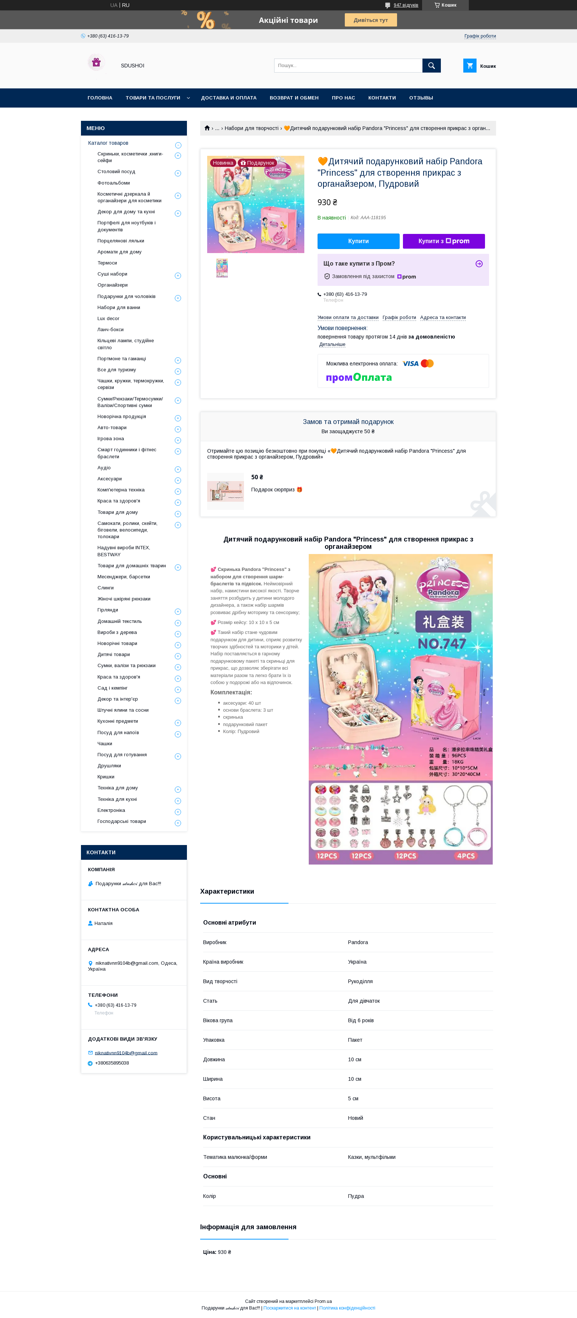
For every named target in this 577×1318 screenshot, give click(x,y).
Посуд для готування (122, 754)
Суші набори (112, 274)
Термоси (107, 263)
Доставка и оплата (228, 98)
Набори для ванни (119, 307)
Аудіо (104, 467)
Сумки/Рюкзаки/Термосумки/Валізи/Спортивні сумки (130, 402)
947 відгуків (406, 5)
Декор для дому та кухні (126, 211)
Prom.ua (323, 1301)
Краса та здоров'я (119, 501)
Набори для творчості (252, 128)
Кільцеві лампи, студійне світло (126, 344)
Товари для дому (118, 512)
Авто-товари (112, 427)
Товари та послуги (152, 98)
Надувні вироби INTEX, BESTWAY (124, 551)
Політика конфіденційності (347, 1308)
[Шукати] (431, 66)
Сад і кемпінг (113, 688)
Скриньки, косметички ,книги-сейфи (130, 157)
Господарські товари (122, 821)
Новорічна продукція (122, 416)
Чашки (105, 743)
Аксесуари (110, 478)
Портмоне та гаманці (122, 358)
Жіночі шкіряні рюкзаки (124, 599)
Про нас (343, 98)
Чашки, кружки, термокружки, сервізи (131, 384)
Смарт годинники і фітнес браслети (127, 453)
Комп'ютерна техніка (121, 490)
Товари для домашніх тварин (132, 565)
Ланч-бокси (111, 329)
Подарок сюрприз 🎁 (276, 490)
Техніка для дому (118, 788)
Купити (358, 241)
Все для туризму (117, 369)
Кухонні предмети (118, 721)
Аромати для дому (120, 252)
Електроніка (111, 810)
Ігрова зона (111, 438)
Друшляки (109, 765)
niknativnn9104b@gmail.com (126, 1052)
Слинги (106, 587)
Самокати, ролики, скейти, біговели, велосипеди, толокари (127, 529)
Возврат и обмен (294, 98)
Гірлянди (108, 610)
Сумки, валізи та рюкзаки (127, 665)
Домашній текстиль (120, 621)
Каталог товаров (108, 143)
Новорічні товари (117, 643)
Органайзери (113, 285)
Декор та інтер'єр (118, 699)
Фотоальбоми (114, 183)
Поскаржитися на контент (289, 1308)
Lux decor (108, 318)
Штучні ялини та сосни (123, 710)
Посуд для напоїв (118, 732)
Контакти (382, 98)
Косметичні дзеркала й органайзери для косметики (130, 197)
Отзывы (421, 98)
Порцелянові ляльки (121, 240)
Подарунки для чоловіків (127, 296)
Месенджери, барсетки (124, 576)
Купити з (443, 241)
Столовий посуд (116, 171)
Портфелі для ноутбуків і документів (127, 226)
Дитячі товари (114, 654)
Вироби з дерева (117, 632)
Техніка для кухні (117, 799)
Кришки (106, 776)
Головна (100, 98)
